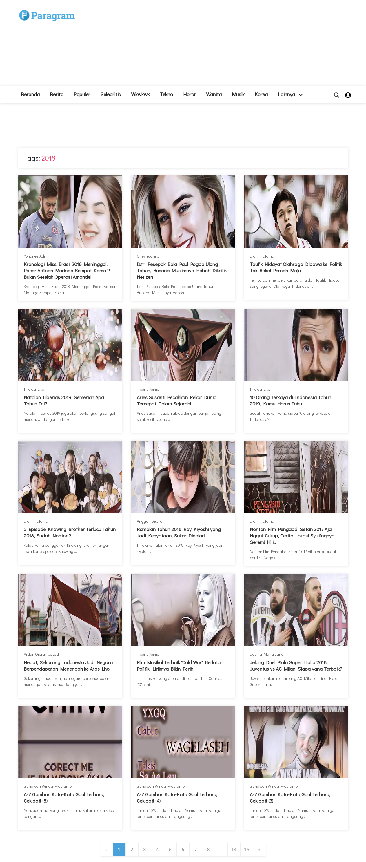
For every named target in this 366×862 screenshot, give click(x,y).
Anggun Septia (150, 521)
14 (233, 849)
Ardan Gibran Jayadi (42, 654)
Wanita (214, 94)
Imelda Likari (35, 389)
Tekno (166, 94)
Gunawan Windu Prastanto (48, 786)
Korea (261, 94)
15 (246, 849)
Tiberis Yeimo (148, 389)
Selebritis (110, 94)
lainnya (290, 94)
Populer (82, 94)
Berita (56, 94)
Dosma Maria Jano (266, 654)
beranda (30, 94)
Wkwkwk (140, 94)
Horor (189, 94)
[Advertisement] (225, 45)
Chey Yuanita (148, 256)
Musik (238, 94)
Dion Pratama (262, 256)
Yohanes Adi (34, 256)
